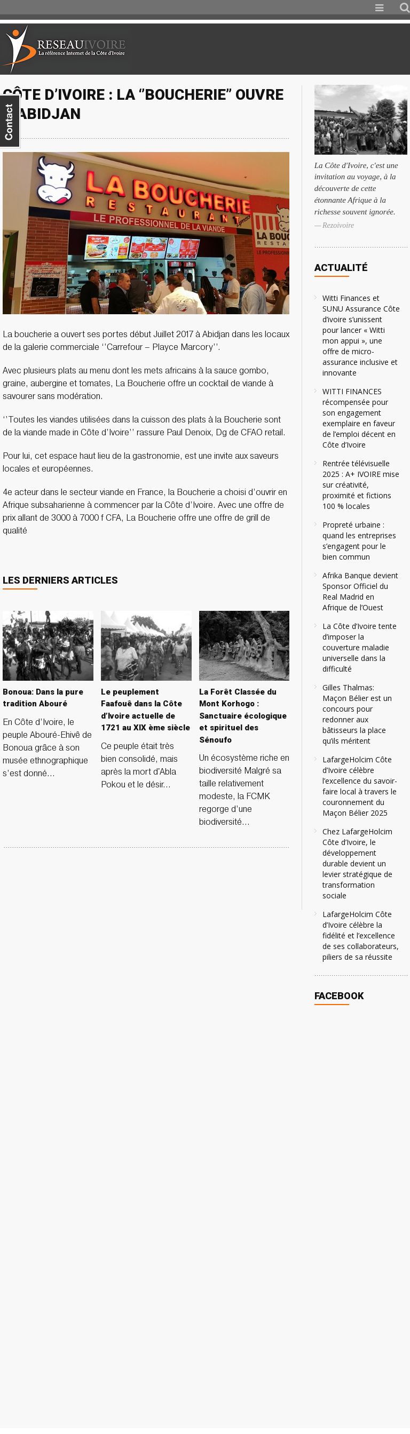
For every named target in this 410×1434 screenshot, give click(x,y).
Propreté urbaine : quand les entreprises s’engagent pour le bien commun (359, 541)
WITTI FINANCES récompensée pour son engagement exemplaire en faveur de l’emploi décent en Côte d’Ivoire (359, 418)
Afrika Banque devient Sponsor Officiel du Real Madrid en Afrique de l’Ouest (360, 591)
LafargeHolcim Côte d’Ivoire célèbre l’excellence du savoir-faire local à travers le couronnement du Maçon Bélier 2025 (359, 786)
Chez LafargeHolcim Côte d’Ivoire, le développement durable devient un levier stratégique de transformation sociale (357, 863)
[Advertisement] (284, 49)
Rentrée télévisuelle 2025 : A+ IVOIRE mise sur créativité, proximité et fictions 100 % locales (360, 484)
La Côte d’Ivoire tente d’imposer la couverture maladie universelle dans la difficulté (359, 647)
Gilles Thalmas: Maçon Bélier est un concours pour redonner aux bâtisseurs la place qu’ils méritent (357, 714)
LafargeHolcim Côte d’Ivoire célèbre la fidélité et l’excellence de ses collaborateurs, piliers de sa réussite (360, 935)
